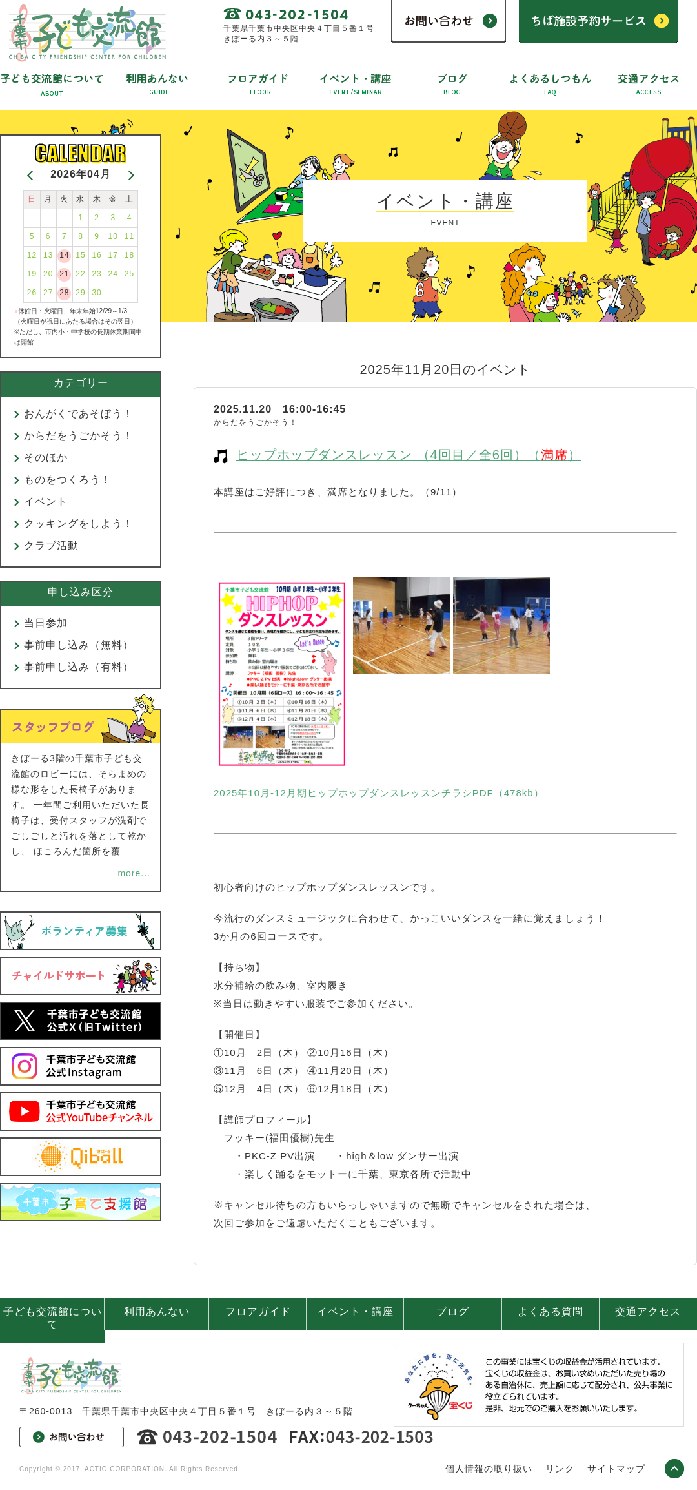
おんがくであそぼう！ (79, 413)
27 (48, 292)
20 (48, 273)
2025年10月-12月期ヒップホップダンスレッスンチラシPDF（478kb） (379, 792)
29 (80, 292)
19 (32, 273)
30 (96, 292)
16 (96, 255)
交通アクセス (648, 1311)
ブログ (452, 1311)
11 (129, 236)
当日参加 (46, 622)
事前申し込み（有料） (79, 666)
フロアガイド (258, 1311)
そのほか (46, 457)
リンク (559, 1469)
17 (113, 255)
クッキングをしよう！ (79, 523)
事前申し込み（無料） (79, 644)
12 (32, 255)
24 (113, 273)
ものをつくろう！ (68, 479)
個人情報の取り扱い (488, 1469)
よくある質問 (550, 1311)
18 (129, 255)
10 (113, 236)
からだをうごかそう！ (79, 435)
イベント (46, 501)
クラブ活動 (51, 545)
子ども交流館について (52, 1318)
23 (96, 273)
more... (133, 873)
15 (80, 255)
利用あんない (157, 1311)
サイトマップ (616, 1469)
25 (129, 273)
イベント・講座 (355, 1311)
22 (80, 273)
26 (32, 292)
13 (48, 255)
